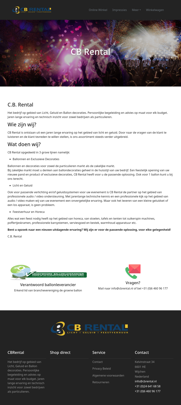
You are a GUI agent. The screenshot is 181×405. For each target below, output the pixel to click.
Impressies (119, 10)
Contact (97, 362)
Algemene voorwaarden (108, 375)
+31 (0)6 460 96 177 (155, 288)
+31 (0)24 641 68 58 (147, 386)
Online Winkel (98, 10)
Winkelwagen (156, 10)
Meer (135, 10)
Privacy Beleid (101, 368)
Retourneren (100, 382)
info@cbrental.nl (122, 288)
